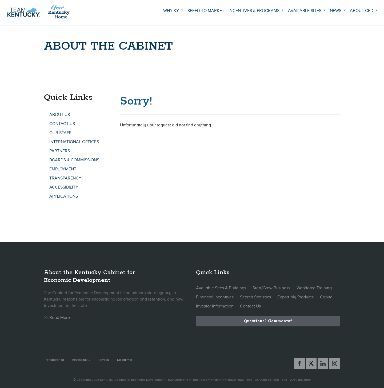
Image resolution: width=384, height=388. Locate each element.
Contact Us (62, 123)
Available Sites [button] (305, 10)
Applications (63, 196)
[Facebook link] (299, 363)
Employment (62, 169)
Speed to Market (205, 10)
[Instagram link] (334, 363)
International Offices (74, 141)
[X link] (311, 363)
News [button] (336, 10)
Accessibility (63, 187)
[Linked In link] (323, 363)
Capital (327, 297)
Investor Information (215, 306)
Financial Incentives (215, 297)
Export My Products (295, 297)
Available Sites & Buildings (221, 288)
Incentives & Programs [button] (255, 10)
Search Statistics (255, 297)
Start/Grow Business (271, 288)
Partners (59, 151)
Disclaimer (124, 360)
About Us (59, 114)
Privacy (103, 360)
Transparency (65, 178)
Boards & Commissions (74, 160)
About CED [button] (362, 10)
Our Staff (60, 132)
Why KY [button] (171, 10)
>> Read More (57, 317)
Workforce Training (314, 288)
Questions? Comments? (268, 321)
